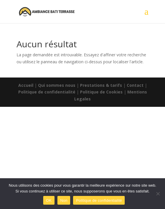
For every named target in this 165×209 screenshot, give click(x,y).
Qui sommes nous (56, 85)
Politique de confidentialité (46, 92)
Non (64, 200)
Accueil (25, 85)
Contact (135, 85)
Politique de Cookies (101, 92)
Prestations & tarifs (101, 85)
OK (49, 200)
